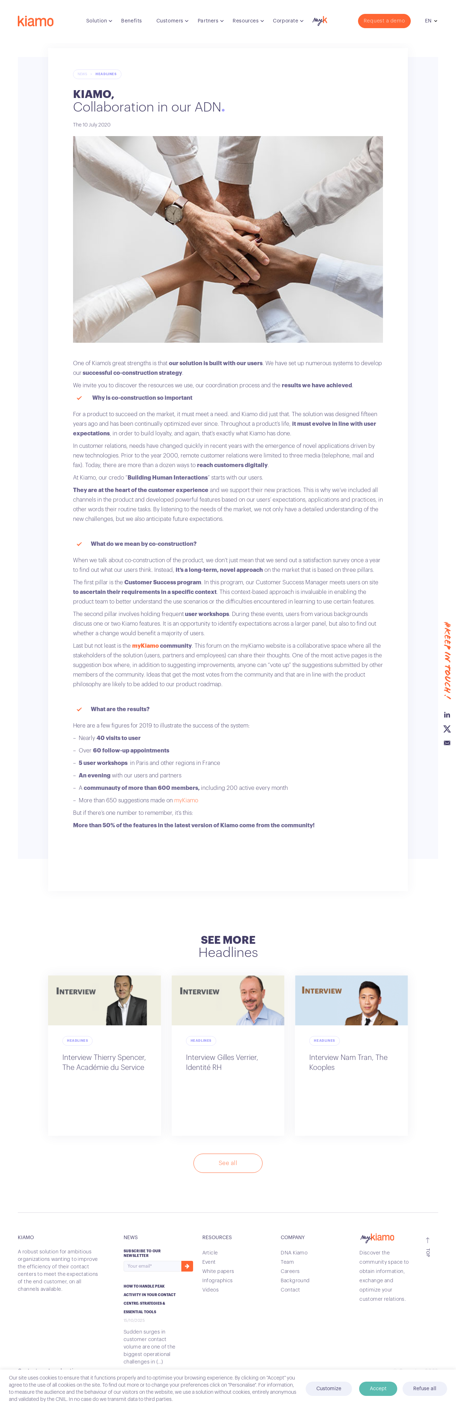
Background (295, 1280)
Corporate (285, 21)
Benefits (131, 21)
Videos (210, 1290)
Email (447, 647)
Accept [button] (378, 1388)
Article (210, 1253)
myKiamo (145, 646)
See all (228, 1163)
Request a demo (384, 21)
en (428, 21)
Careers (290, 1271)
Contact (290, 1290)
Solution (96, 21)
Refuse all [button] (424, 1388)
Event (209, 1262)
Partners (208, 21)
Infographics (217, 1280)
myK (319, 19)
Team (287, 1262)
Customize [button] (328, 1388)
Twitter (447, 633)
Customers (169, 21)
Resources (246, 21)
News (82, 74)
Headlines (105, 74)
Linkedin (447, 618)
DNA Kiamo (294, 1253)
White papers (218, 1271)
